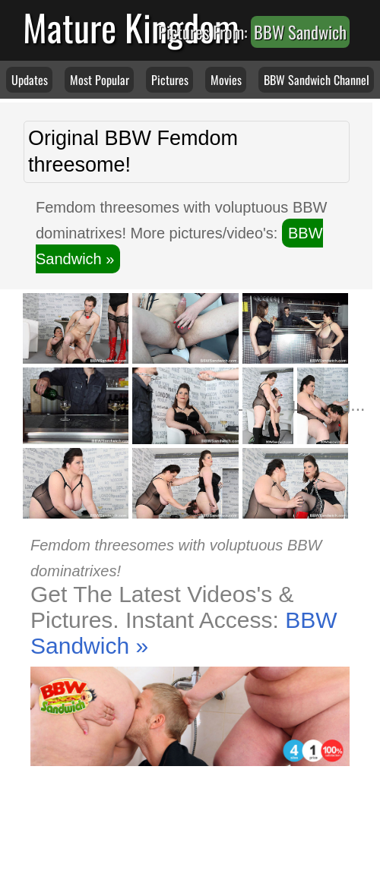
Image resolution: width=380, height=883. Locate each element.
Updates (29, 80)
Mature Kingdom (131, 27)
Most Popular (99, 80)
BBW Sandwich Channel (316, 80)
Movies (226, 80)
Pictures (169, 80)
